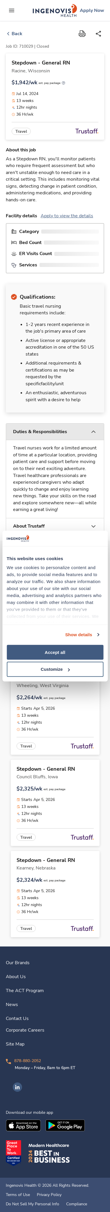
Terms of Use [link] (18, 1195)
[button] (55, 432)
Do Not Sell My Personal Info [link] (32, 1204)
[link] (55, 10)
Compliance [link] (76, 1204)
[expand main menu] (11, 10)
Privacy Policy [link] (49, 1195)
